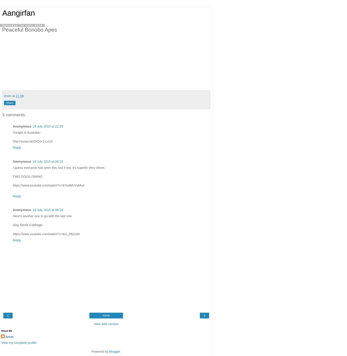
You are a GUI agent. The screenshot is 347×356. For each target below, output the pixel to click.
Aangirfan (18, 13)
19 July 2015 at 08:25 (48, 210)
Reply (17, 147)
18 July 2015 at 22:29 (48, 126)
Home (106, 315)
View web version (106, 324)
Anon (10, 337)
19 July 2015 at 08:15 (48, 161)
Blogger (114, 351)
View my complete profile (19, 343)
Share (9, 103)
